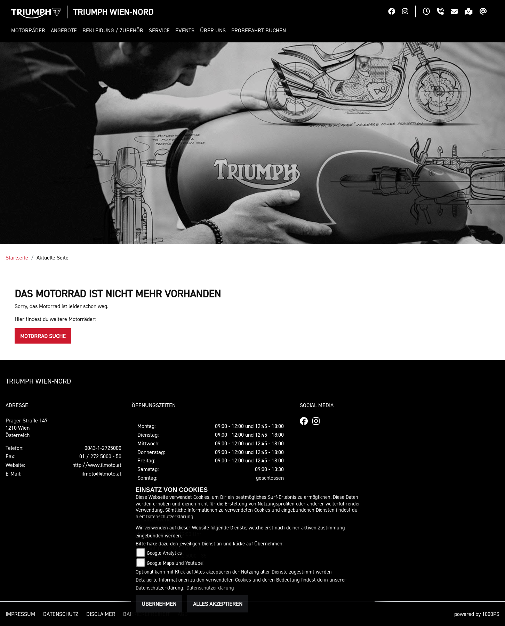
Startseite (17, 257)
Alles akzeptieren (217, 603)
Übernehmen (159, 603)
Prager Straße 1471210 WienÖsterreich (27, 427)
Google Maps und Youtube (175, 563)
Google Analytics (164, 553)
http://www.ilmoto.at (96, 464)
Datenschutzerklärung (169, 516)
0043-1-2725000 (103, 447)
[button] (29, 30)
